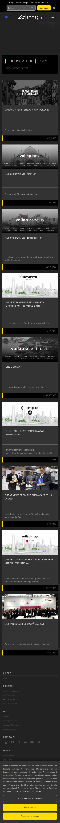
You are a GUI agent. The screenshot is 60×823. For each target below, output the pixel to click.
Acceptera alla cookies (30, 816)
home (7, 68)
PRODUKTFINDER (9, 699)
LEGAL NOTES (7, 760)
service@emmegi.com (10, 721)
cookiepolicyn (8, 775)
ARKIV (43, 61)
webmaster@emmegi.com (11, 725)
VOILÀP (5, 678)
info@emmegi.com (9, 729)
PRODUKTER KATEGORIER (11, 691)
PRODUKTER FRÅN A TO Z (11, 704)
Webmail (6, 716)
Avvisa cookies (30, 807)
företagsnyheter (20, 68)
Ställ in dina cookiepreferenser (30, 798)
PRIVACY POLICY (8, 756)
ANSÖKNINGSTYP (9, 695)
